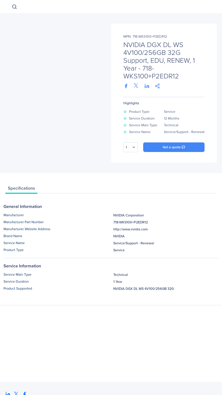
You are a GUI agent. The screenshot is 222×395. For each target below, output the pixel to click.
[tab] (21, 189)
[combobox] (130, 147)
